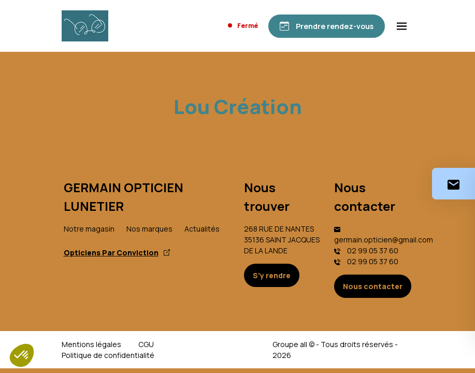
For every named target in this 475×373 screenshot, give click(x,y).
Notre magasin (89, 229)
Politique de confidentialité (108, 355)
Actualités (202, 229)
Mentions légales (91, 344)
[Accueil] (85, 25)
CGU (146, 344)
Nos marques (149, 229)
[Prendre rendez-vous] (326, 26)
